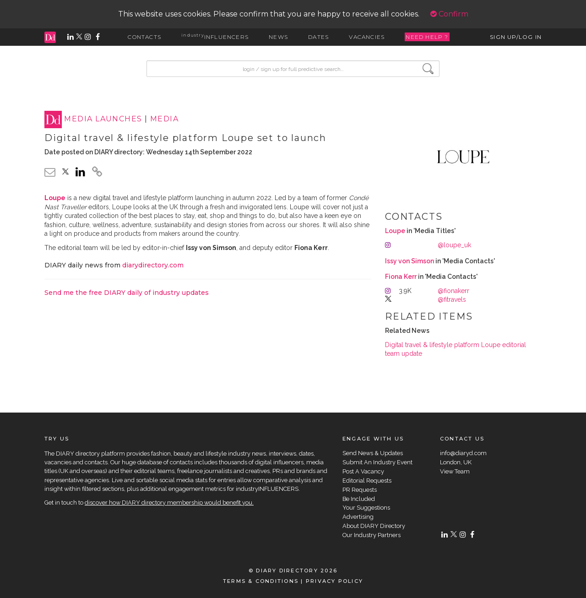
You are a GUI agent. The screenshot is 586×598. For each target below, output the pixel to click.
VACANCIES (367, 36)
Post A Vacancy (363, 471)
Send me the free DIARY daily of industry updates (126, 292)
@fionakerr (453, 290)
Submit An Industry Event (377, 462)
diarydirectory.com (153, 265)
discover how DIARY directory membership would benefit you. (169, 502)
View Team (455, 471)
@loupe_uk (454, 245)
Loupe (395, 230)
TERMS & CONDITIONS (260, 581)
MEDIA (164, 119)
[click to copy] (97, 173)
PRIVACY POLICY (334, 581)
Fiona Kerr (401, 276)
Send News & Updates (372, 453)
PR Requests (359, 489)
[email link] (49, 172)
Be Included (358, 498)
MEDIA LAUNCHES (103, 119)
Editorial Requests (366, 480)
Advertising (358, 516)
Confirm (449, 14)
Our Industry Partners (371, 535)
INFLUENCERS (215, 36)
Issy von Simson (409, 261)
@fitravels (452, 299)
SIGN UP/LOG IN (516, 36)
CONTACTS (144, 36)
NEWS (278, 36)
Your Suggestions (366, 507)
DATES (318, 36)
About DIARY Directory (373, 525)
